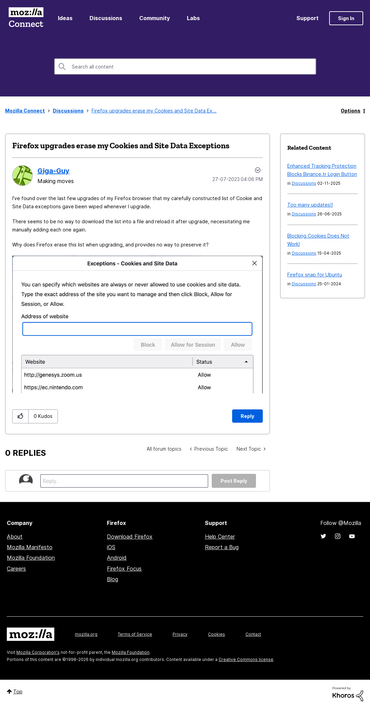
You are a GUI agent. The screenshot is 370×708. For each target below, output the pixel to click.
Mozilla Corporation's (38, 652)
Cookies (216, 634)
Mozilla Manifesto (29, 547)
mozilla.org (86, 634)
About (14, 536)
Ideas (65, 18)
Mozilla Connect (26, 18)
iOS (111, 547)
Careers (16, 568)
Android (117, 557)
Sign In (346, 18)
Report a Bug (222, 547)
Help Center (220, 536)
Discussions (106, 18)
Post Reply (234, 481)
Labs (193, 18)
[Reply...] (124, 481)
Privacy (180, 634)
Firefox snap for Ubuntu (314, 274)
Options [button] (350, 111)
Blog (112, 579)
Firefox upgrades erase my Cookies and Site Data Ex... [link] (154, 111)
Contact (253, 634)
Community (154, 18)
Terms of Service (135, 634)
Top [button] (17, 691)
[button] (137, 324)
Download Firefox (129, 536)
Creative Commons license (246, 659)
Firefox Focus (124, 568)
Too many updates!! (310, 205)
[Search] (185, 66)
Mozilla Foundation (31, 557)
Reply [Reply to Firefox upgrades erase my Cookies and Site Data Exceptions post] (247, 416)
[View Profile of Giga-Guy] (53, 171)
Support (307, 18)
